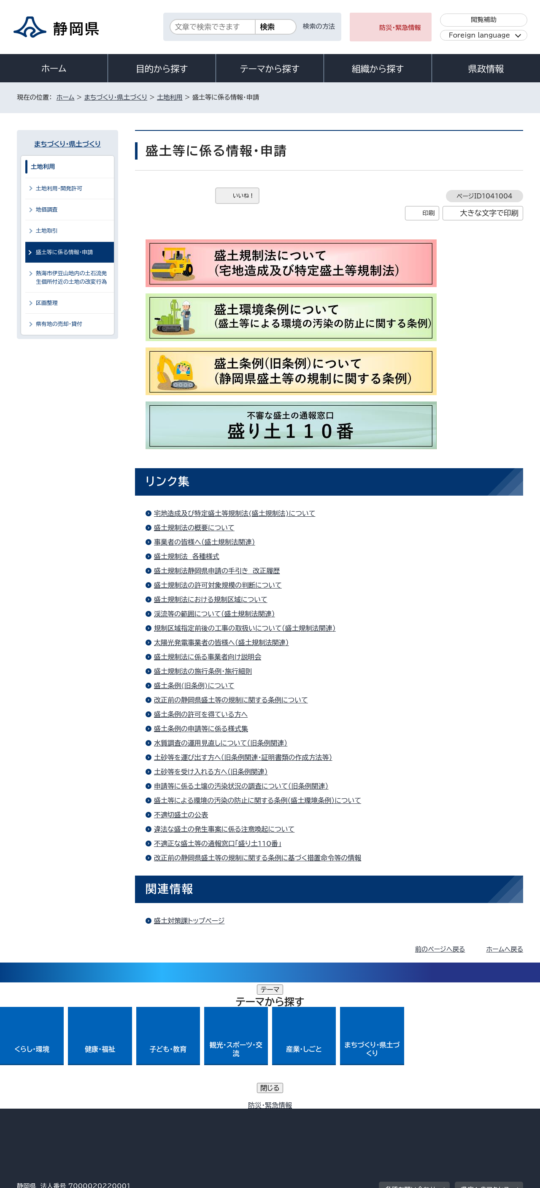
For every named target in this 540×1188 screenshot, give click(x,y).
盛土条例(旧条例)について (194, 685)
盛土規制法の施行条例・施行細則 (203, 671)
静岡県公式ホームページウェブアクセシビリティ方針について (298, 1115)
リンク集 (424, 1115)
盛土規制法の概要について (194, 527)
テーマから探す (270, 68)
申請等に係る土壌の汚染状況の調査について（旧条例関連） (241, 786)
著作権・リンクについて (56, 1115)
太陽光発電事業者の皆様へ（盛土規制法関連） (221, 642)
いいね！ (243, 195)
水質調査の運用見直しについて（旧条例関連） (220, 743)
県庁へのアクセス (485, 1063)
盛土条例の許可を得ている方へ (201, 714)
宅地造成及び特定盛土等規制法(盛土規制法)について (234, 513)
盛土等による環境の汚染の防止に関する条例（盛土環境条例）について (257, 800)
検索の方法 (319, 26)
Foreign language (479, 35)
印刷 (428, 213)
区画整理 (47, 303)
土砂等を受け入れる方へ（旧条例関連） (211, 771)
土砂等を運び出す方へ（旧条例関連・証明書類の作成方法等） (243, 757)
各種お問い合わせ (410, 1063)
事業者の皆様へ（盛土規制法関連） (204, 542)
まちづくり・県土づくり (115, 97)
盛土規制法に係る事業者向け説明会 (207, 657)
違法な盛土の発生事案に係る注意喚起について (224, 829)
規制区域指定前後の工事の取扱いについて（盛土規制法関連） (245, 628)
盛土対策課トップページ (189, 920)
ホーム (54, 68)
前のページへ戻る (440, 949)
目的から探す (162, 68)
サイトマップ (483, 1115)
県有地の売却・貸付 (59, 324)
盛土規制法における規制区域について (210, 599)
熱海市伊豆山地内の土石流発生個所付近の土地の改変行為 (71, 277)
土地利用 (170, 97)
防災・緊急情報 (400, 27)
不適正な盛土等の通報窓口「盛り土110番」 (217, 843)
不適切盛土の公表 (181, 814)
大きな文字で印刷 (489, 213)
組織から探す (378, 68)
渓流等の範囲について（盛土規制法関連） (214, 613)
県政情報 (486, 68)
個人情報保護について (151, 1115)
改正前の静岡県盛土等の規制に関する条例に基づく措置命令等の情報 (257, 857)
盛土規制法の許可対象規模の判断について (218, 585)
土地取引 (47, 230)
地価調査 (47, 209)
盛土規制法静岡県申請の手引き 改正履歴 (217, 570)
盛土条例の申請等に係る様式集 (201, 728)
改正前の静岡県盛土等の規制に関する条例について (231, 700)
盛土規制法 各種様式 (186, 556)
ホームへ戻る (504, 949)
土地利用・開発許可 (59, 188)
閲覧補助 (484, 19)
